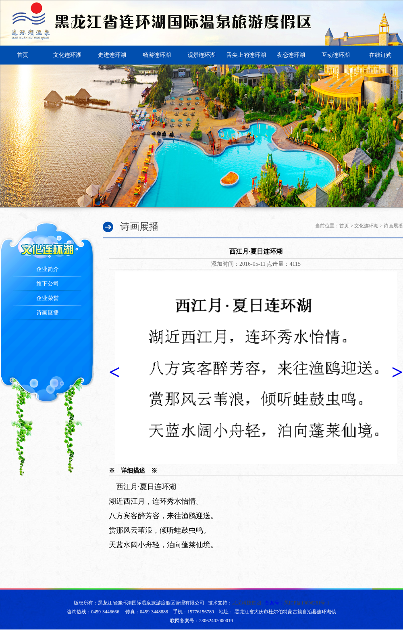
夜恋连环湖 (291, 55)
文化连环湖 (67, 55)
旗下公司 (47, 284)
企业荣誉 (47, 298)
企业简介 (47, 269)
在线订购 (380, 55)
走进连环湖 (112, 55)
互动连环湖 (336, 55)
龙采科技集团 (246, 603)
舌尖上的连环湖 (246, 55)
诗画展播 (47, 313)
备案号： (297, 603)
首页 (22, 55)
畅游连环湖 (157, 55)
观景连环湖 (201, 55)
